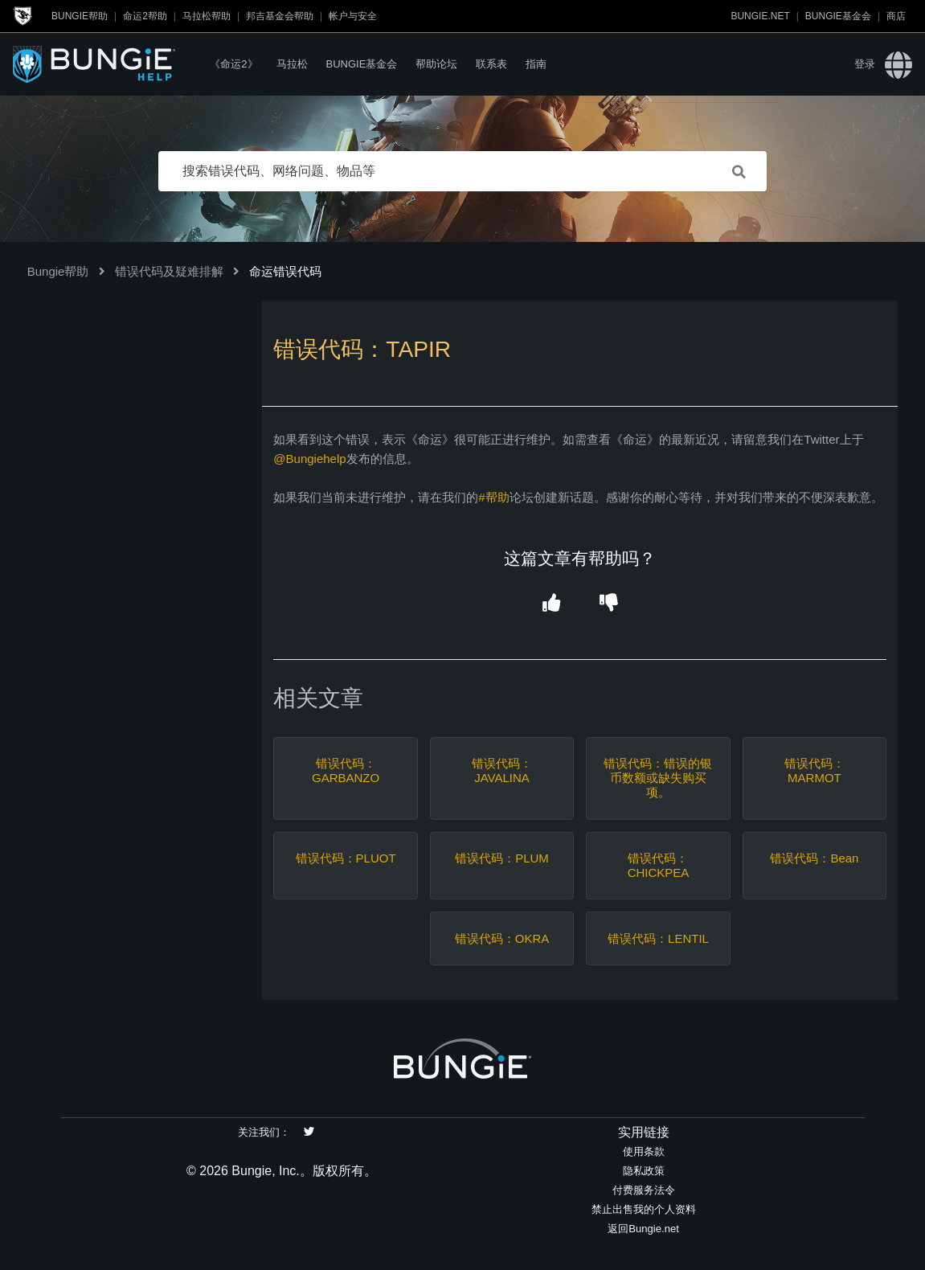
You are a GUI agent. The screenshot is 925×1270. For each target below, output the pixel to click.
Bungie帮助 (79, 16)
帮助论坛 (436, 64)
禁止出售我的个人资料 (643, 1209)
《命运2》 (233, 64)
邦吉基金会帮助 (279, 16)
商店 (896, 16)
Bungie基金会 (838, 16)
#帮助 (493, 497)
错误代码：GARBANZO (345, 770)
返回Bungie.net (643, 1229)
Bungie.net (760, 16)
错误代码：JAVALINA (502, 770)
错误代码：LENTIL (658, 938)
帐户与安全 (353, 16)
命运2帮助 (145, 16)
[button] (551, 604)
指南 (536, 64)
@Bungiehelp (309, 458)
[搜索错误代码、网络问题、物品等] (462, 171)
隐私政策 (644, 1171)
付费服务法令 (643, 1190)
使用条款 (644, 1151)
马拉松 (292, 64)
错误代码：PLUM (502, 858)
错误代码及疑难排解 (169, 271)
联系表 (491, 64)
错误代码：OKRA (502, 938)
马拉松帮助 (206, 16)
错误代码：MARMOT (814, 770)
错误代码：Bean (814, 858)
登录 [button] (864, 64)
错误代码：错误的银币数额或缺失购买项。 (658, 777)
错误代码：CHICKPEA (659, 865)
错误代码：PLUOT (346, 858)
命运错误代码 (285, 271)
